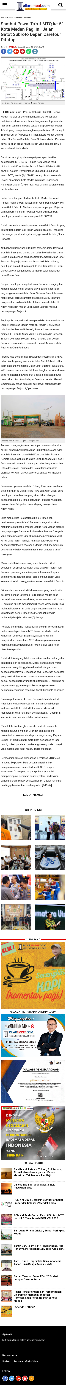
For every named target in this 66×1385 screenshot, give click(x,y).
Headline (10, 18)
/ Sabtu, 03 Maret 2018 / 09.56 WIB (30, 47)
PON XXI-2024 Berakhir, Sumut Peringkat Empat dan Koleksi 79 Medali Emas (38, 1201)
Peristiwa (27, 18)
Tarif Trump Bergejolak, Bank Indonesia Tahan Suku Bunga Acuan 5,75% (37, 1262)
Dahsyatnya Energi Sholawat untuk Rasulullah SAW (34, 1186)
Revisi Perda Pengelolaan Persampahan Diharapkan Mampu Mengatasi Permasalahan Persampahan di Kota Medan (38, 1296)
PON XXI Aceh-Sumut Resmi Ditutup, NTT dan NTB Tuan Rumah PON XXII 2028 (39, 1217)
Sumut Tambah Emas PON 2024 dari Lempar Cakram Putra (36, 1278)
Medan (19, 18)
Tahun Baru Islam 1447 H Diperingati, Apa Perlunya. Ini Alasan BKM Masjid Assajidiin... (39, 1247)
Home (3, 18)
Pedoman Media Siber (26, 1361)
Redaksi (6, 1361)
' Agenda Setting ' (24, 1307)
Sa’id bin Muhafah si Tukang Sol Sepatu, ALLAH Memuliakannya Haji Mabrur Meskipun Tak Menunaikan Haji (38, 1172)
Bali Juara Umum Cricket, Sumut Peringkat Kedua (39, 1232)
